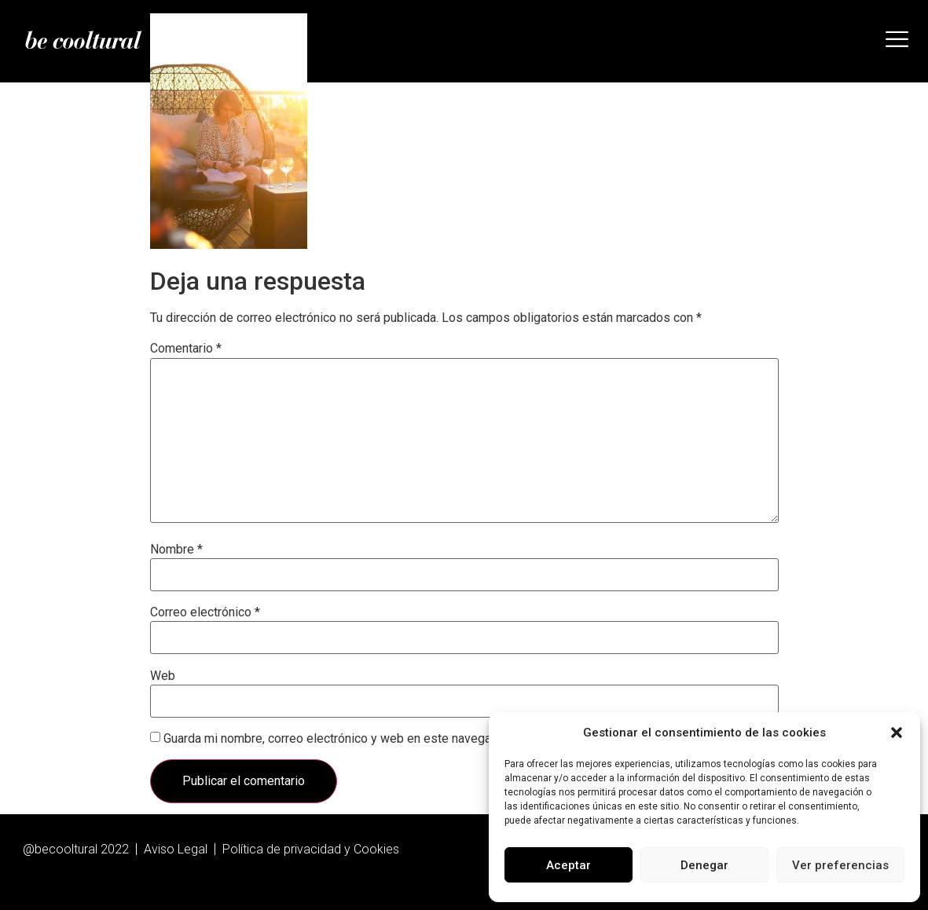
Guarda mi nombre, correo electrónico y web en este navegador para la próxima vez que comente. (429, 739)
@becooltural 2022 (76, 849)
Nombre (176, 549)
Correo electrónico (205, 612)
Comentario (186, 348)
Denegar (704, 865)
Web (162, 676)
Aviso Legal (175, 849)
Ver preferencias (840, 865)
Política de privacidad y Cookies (310, 849)
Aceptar (568, 865)
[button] (896, 732)
